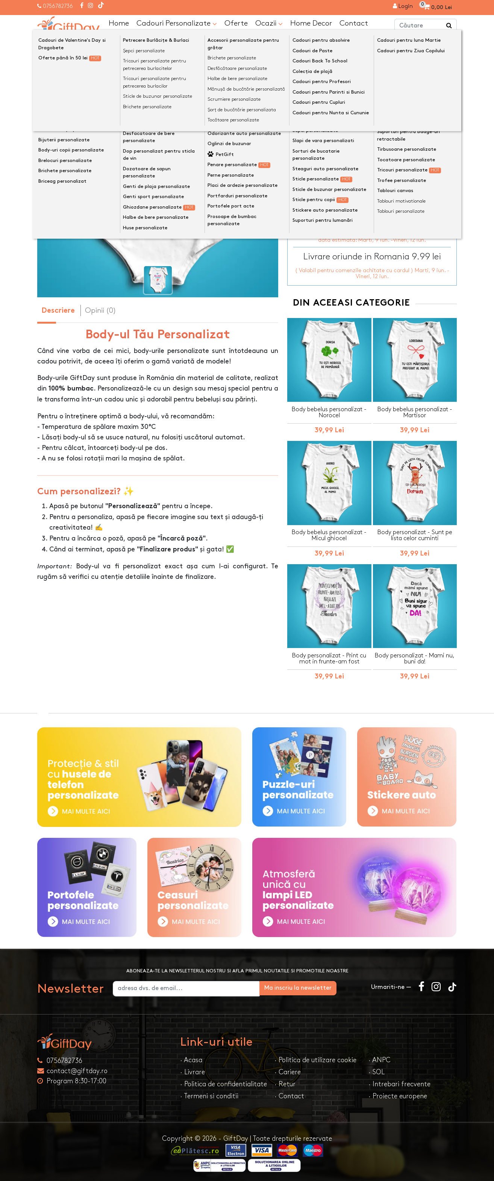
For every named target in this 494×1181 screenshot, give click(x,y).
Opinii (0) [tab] (100, 310)
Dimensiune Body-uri (321, 130)
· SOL (376, 1070)
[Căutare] (449, 25)
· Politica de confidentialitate (223, 1082)
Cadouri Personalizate (176, 23)
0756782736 (58, 6)
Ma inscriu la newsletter (323, 986)
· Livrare (192, 1070)
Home (119, 23)
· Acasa (191, 1058)
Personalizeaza (374, 168)
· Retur (284, 1082)
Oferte (236, 23)
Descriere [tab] (58, 310)
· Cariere (287, 1070)
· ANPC (379, 1058)
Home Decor (311, 23)
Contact (353, 23)
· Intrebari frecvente (399, 1082)
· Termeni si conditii (209, 1094)
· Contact (289, 1094)
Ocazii (269, 23)
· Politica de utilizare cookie (315, 1058)
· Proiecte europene (397, 1094)
